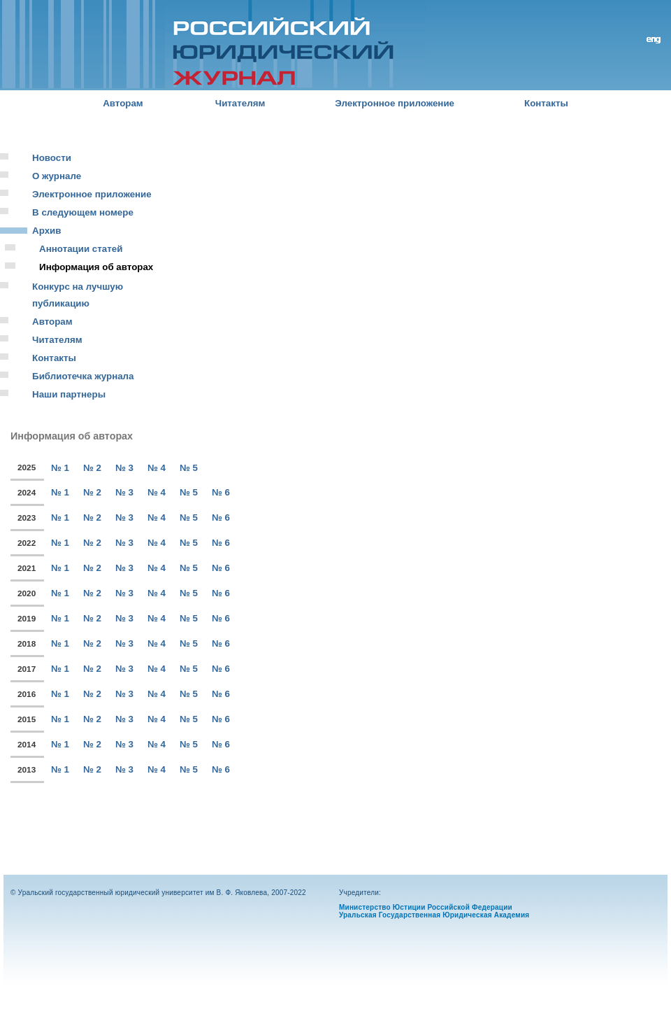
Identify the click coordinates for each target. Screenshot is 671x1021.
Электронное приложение (394, 103)
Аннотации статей (80, 249)
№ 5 (189, 468)
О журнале (56, 176)
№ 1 (60, 468)
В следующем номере (83, 212)
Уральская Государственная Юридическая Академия (434, 915)
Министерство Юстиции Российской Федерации (425, 907)
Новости (51, 158)
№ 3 (124, 468)
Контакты (546, 103)
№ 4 (156, 468)
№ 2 (92, 468)
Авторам (123, 103)
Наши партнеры (69, 394)
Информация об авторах (96, 267)
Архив (46, 230)
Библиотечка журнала (83, 376)
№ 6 (221, 492)
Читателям (240, 103)
